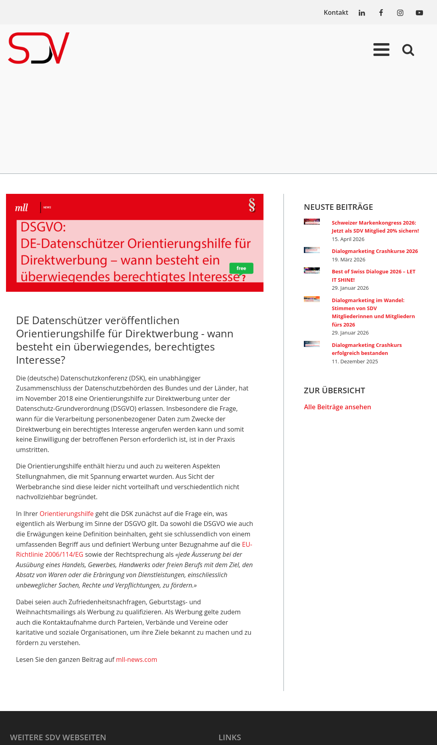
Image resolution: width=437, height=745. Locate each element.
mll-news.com (136, 659)
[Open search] (408, 49)
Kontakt (336, 12)
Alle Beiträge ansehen (337, 406)
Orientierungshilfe (67, 513)
